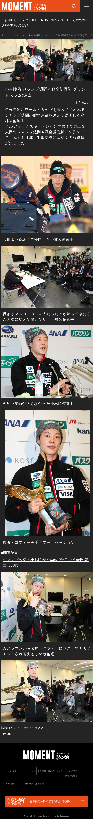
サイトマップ (29, 771)
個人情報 (41, 771)
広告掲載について (14, 783)
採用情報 (39, 783)
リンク (59, 771)
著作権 (51, 771)
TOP (3, 35)
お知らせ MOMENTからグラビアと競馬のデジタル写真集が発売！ (46, 22)
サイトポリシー (13, 771)
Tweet (7, 733)
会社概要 (29, 783)
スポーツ (18, 35)
